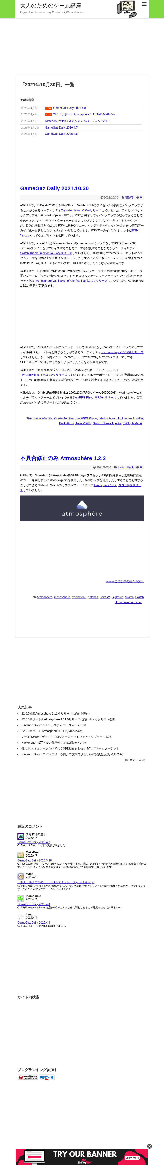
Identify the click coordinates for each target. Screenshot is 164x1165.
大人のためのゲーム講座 (50, 6)
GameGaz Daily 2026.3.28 (34, 860)
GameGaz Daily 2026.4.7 (33, 841)
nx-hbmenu (79, 596)
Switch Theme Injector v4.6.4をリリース (46, 252)
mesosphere (62, 596)
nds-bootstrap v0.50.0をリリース (122, 351)
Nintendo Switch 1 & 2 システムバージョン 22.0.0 (53, 724)
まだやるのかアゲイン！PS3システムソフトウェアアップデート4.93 (66, 736)
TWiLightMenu (132, 422)
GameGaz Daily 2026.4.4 (33, 903)
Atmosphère (44, 596)
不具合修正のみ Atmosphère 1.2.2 (63, 458)
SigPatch (117, 596)
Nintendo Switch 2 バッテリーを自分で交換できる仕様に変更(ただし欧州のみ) (72, 753)
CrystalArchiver (64, 418)
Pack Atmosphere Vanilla (75, 422)
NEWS (129, 197)
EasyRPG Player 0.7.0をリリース (94, 397)
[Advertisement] (82, 46)
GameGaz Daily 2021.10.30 (54, 188)
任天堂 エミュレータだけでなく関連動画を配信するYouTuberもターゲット (70, 748)
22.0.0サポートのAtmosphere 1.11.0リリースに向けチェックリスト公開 (68, 719)
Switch (129, 596)
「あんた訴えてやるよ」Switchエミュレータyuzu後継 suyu (55, 881)
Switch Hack (126, 467)
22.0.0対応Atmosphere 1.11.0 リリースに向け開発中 (55, 713)
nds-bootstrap (108, 418)
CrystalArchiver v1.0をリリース (81, 210)
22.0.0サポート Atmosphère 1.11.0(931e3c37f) (51, 730)
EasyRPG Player (86, 418)
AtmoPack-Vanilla (41, 418)
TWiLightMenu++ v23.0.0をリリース (43, 374)
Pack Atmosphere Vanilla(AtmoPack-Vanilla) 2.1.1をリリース (68, 280)
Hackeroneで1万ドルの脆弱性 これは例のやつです (54, 742)
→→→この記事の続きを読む (125, 580)
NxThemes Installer (130, 418)
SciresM (105, 596)
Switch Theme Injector (107, 422)
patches (93, 596)
